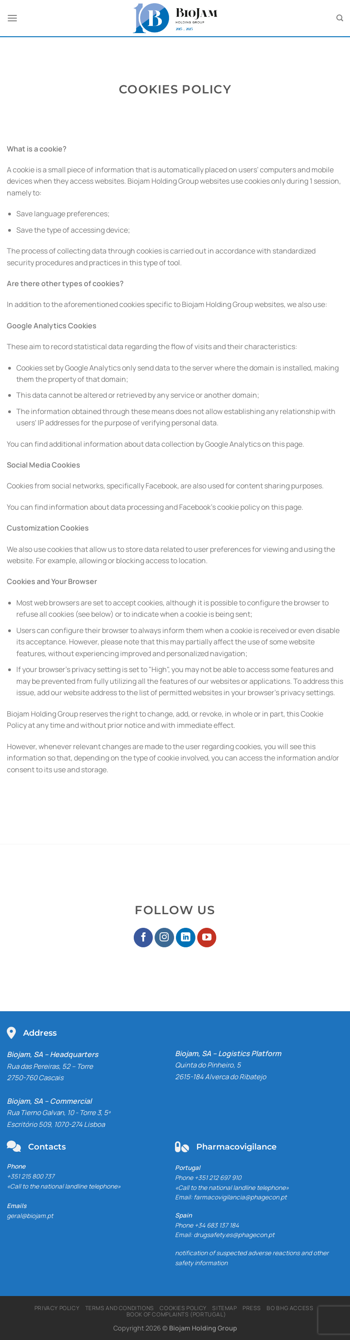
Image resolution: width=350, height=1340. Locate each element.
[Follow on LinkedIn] (185, 937)
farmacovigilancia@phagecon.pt (240, 1197)
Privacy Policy (57, 1308)
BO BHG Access (290, 1308)
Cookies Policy (183, 1308)
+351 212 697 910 (217, 1178)
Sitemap (224, 1308)
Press (252, 1308)
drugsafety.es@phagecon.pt (234, 1235)
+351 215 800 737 (30, 1176)
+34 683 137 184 (216, 1225)
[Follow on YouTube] (207, 937)
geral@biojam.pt (30, 1216)
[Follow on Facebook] (143, 937)
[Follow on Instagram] (164, 937)
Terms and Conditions (119, 1308)
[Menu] (12, 18)
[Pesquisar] (339, 18)
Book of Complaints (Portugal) (176, 1314)
